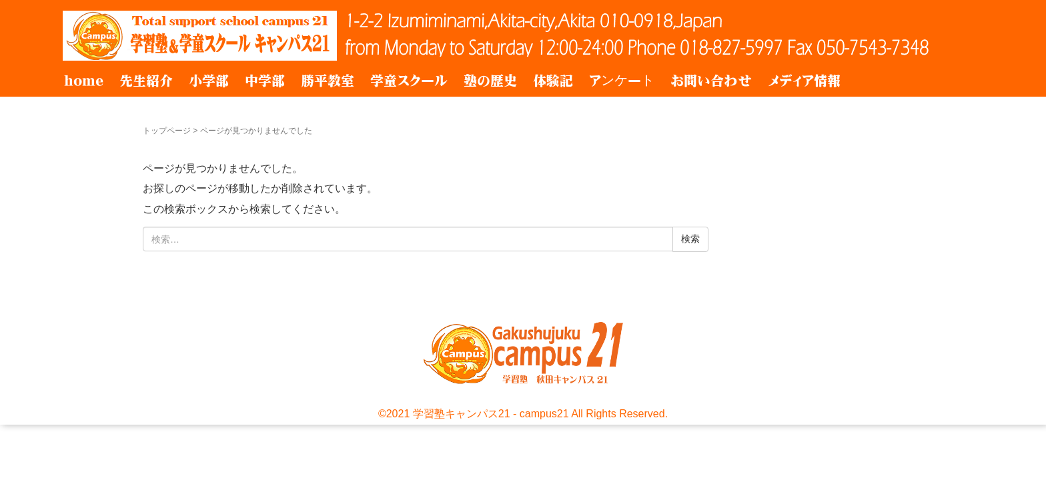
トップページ (167, 130)
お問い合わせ (711, 80)
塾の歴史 (490, 80)
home (83, 80)
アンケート (621, 80)
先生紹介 (146, 80)
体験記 (553, 80)
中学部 (265, 80)
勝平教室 (327, 80)
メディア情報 (804, 80)
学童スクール (409, 80)
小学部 (209, 80)
